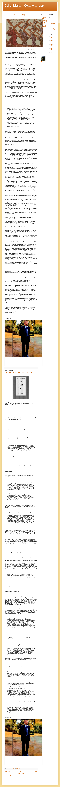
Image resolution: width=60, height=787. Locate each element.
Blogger (36, 781)
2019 (51, 40)
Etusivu (21, 771)
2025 (51, 17)
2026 (51, 16)
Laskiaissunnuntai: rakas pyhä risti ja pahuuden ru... (53, 25)
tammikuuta (53, 33)
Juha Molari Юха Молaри (24, 5)
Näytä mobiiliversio (21, 773)
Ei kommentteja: (21, 367)
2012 (51, 48)
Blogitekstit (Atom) (9, 775)
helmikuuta (52, 22)
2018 (51, 41)
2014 (51, 45)
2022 (51, 36)
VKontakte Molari (44, 20)
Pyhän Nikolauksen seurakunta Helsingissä (44, 18)
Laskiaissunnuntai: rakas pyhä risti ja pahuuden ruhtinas (20, 15)
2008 (51, 53)
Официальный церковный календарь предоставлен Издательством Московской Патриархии (44, 24)
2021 (51, 37)
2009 (51, 52)
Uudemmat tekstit (7, 771)
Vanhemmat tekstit (34, 771)
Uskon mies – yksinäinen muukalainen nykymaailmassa (20, 372)
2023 (51, 18)
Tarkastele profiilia (43, 63)
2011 (51, 49)
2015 (51, 44)
